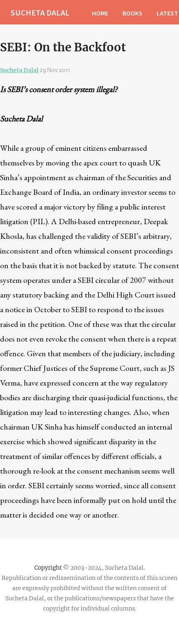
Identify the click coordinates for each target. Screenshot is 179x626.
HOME (100, 13)
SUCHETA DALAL (40, 12)
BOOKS (132, 13)
